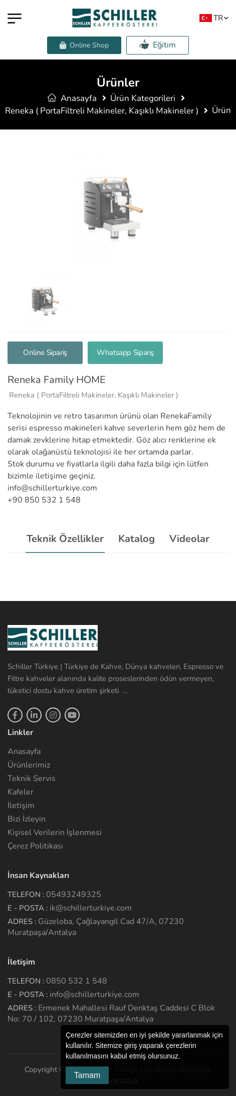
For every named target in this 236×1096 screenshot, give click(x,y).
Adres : (22, 921)
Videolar (189, 539)
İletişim (21, 805)
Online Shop (84, 45)
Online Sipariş (45, 353)
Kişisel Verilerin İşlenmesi (55, 832)
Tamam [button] (87, 1075)
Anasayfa (72, 98)
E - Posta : (28, 908)
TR (211, 17)
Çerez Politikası (35, 846)
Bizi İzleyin (27, 819)
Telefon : (26, 895)
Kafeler (21, 792)
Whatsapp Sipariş (125, 353)
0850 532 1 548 (76, 981)
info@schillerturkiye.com (94, 994)
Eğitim (157, 44)
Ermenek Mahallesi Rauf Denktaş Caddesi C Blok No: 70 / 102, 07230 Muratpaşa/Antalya (111, 1013)
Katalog (136, 539)
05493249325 (73, 894)
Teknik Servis (32, 778)
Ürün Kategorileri (142, 98)
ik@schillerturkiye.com (91, 908)
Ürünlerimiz (29, 765)
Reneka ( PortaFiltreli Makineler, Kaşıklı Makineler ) (101, 110)
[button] (183, 1057)
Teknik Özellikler (65, 539)
